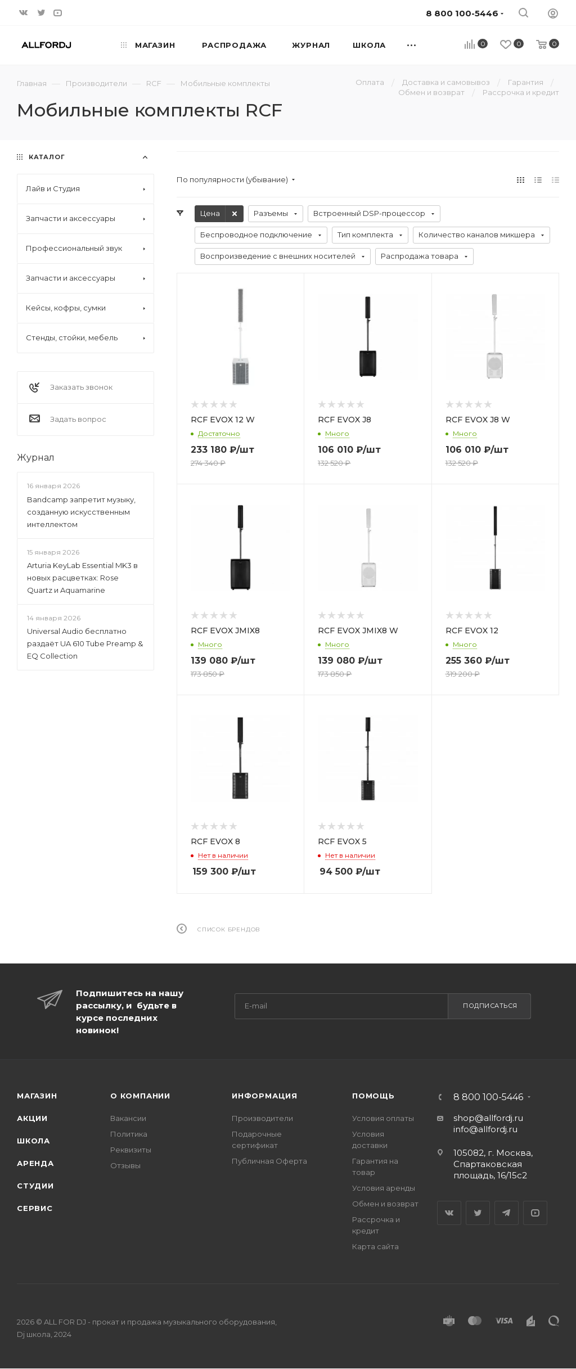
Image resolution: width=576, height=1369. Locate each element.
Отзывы (125, 1165)
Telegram (506, 1213)
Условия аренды (383, 1187)
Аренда (35, 1163)
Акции (32, 1118)
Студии (35, 1185)
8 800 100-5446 (488, 1097)
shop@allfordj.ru (488, 1118)
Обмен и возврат (385, 1203)
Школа (33, 1140)
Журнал (36, 457)
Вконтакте (449, 1213)
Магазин (37, 1095)
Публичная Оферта (269, 1160)
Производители (262, 1118)
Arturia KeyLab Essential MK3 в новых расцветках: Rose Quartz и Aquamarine (82, 578)
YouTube (535, 1213)
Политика (128, 1133)
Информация (265, 1095)
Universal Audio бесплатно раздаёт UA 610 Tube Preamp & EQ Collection (85, 643)
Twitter (478, 1213)
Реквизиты (130, 1149)
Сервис (35, 1208)
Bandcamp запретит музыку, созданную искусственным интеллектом (81, 512)
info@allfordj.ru (485, 1129)
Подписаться (490, 1006)
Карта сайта (375, 1246)
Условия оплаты (383, 1118)
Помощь (373, 1095)
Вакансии (128, 1118)
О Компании (140, 1095)
